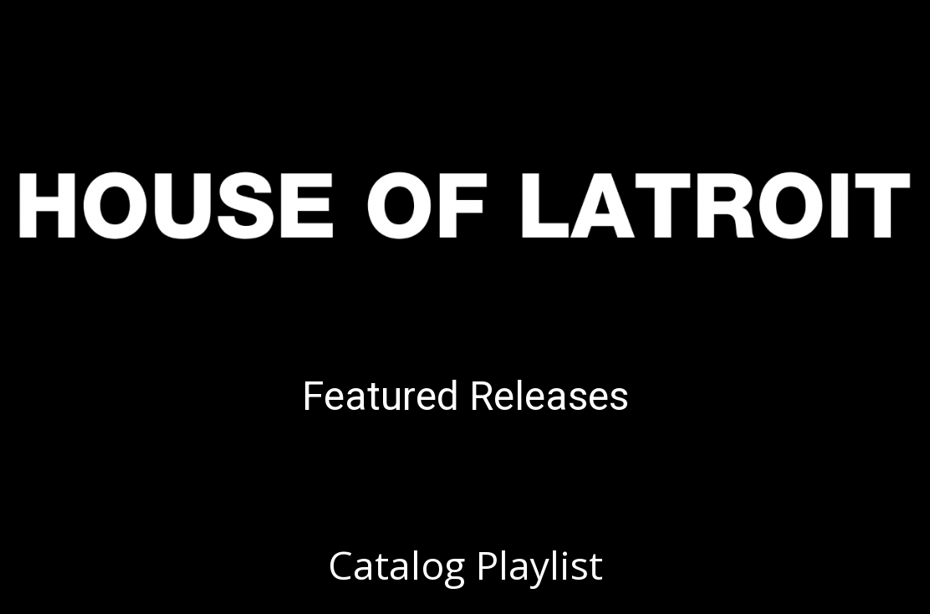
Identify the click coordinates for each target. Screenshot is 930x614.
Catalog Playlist (465, 564)
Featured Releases (465, 396)
